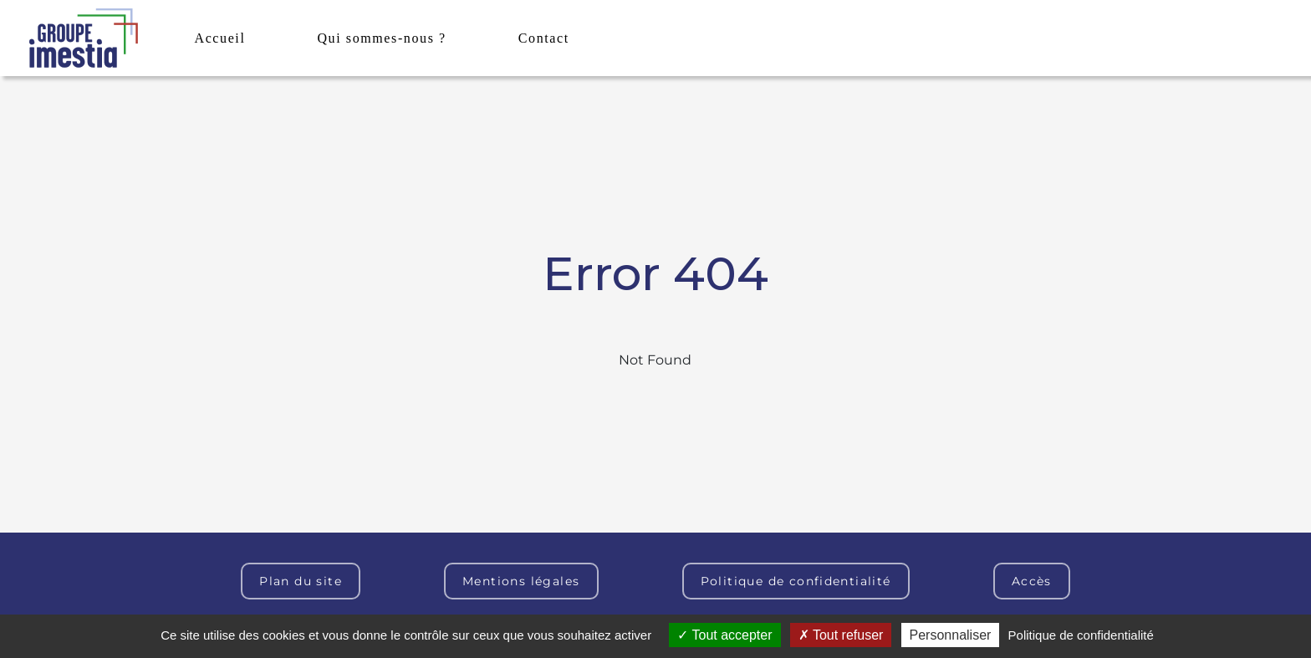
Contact (543, 38)
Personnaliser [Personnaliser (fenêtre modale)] (951, 635)
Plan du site (300, 581)
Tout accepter (724, 635)
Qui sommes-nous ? (381, 38)
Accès (1032, 581)
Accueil (220, 38)
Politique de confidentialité (796, 581)
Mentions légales (520, 581)
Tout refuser (841, 635)
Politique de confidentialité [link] (1081, 635)
